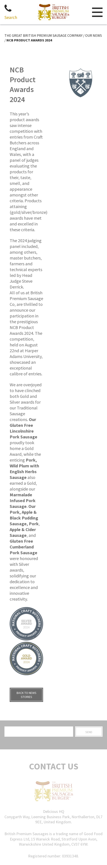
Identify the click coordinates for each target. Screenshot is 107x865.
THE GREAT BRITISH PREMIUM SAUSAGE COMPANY (43, 35)
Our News (93, 35)
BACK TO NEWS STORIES (23, 695)
